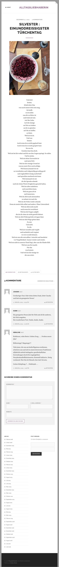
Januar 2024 (9, 468)
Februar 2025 (9, 452)
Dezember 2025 (10, 445)
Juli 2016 (8, 543)
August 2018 (9, 525)
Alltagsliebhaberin (35, 7)
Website (9, 412)
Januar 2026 (9, 442)
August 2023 (9, 477)
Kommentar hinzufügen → (46, 281)
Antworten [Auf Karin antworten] (49, 324)
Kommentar (10, 384)
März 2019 (8, 515)
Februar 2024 (9, 464)
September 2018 (10, 521)
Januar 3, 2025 (22, 324)
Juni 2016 (8, 547)
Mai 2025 (8, 449)
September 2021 (10, 499)
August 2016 (9, 540)
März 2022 (8, 493)
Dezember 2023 (10, 471)
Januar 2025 (9, 455)
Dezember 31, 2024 (23, 19)
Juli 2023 (8, 480)
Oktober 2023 (9, 474)
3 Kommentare (37, 19)
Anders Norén (13, 563)
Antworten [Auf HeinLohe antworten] (49, 368)
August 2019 (9, 509)
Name (8, 403)
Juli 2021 (8, 506)
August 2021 (9, 502)
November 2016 (10, 531)
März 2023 (8, 487)
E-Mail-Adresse (36, 403)
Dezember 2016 (10, 528)
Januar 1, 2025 (22, 302)
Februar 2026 (9, 439)
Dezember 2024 (10, 458)
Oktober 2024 (9, 461)
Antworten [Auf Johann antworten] (49, 302)
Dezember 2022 (10, 490)
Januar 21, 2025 (22, 368)
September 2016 (10, 537)
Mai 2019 (8, 512)
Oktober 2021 (9, 496)
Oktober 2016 (9, 534)
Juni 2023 (8, 483)
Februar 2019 (9, 518)
